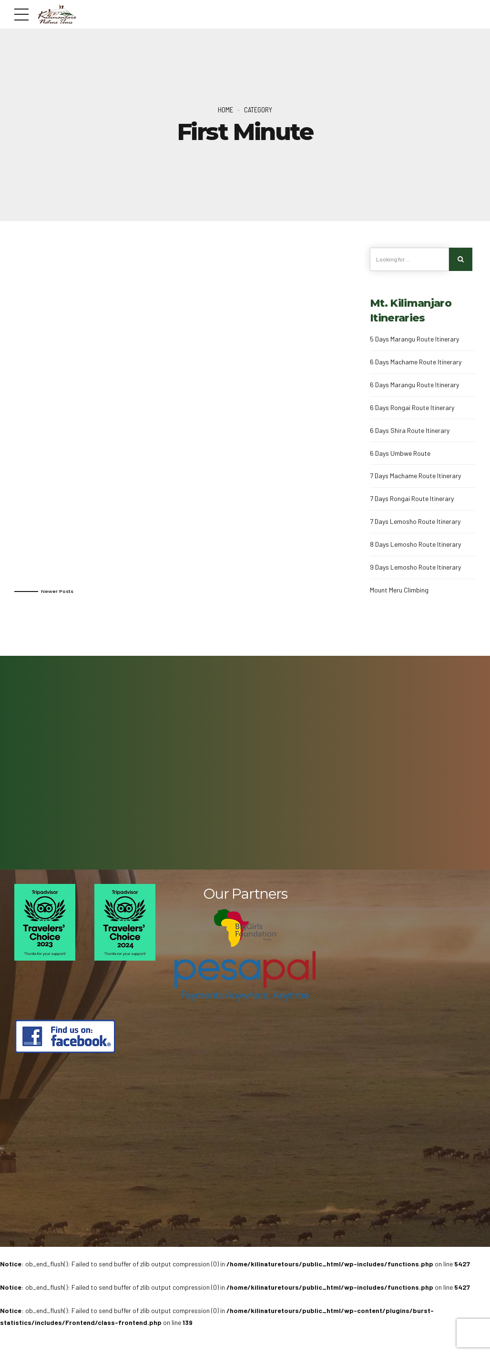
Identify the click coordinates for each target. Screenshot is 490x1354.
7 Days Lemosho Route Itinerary (415, 521)
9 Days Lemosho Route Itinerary (415, 567)
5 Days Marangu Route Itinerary (414, 339)
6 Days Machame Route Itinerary (415, 362)
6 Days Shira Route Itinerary (409, 430)
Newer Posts (57, 591)
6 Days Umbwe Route (400, 453)
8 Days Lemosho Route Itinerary (415, 544)
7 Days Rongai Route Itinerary (412, 498)
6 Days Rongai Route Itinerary (412, 407)
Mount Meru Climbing (399, 590)
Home (225, 109)
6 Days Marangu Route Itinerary (414, 385)
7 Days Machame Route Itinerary (415, 475)
